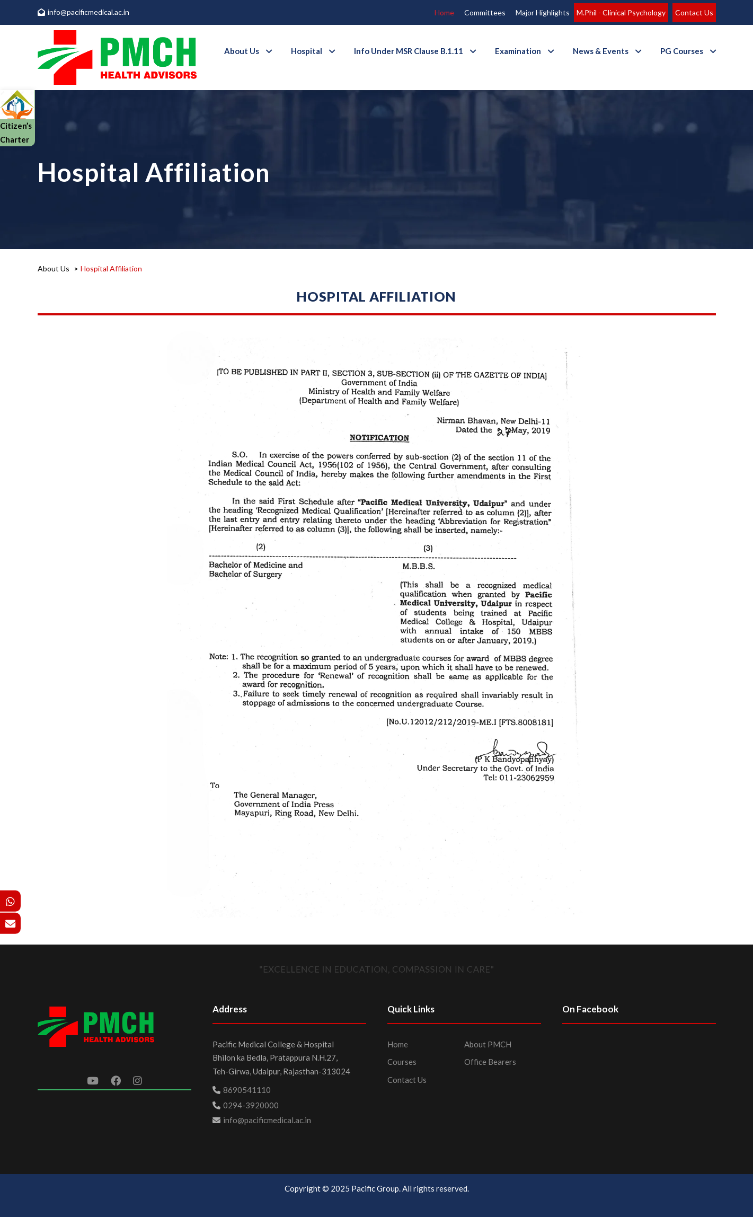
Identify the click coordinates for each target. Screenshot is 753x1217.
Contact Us (694, 12)
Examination (518, 51)
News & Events (600, 51)
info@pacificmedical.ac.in (83, 11)
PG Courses (681, 51)
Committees (485, 12)
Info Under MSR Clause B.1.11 (408, 51)
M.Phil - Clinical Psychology (621, 12)
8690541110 (247, 1090)
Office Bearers (490, 1061)
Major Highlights (543, 12)
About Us (241, 51)
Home (444, 12)
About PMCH (487, 1044)
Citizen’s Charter (17, 121)
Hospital (306, 51)
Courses (402, 1061)
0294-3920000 (251, 1105)
